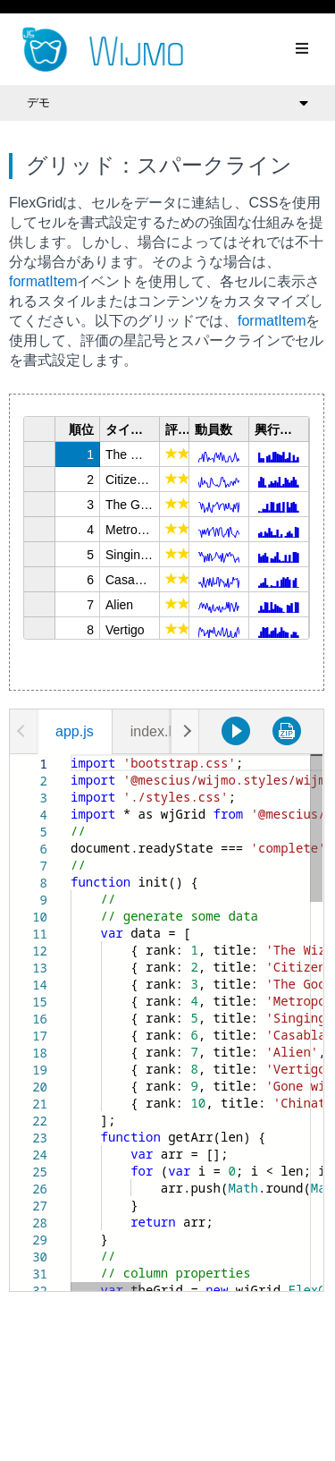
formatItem (43, 281)
